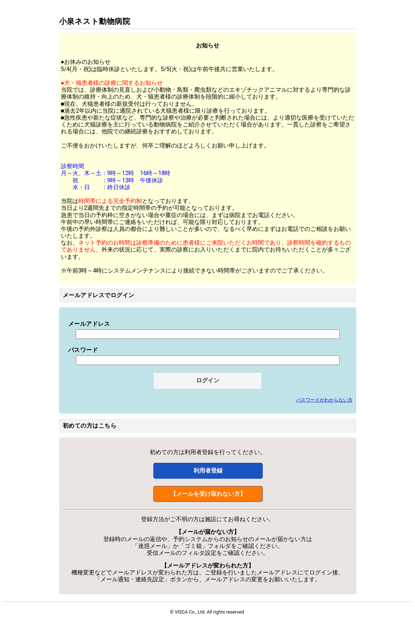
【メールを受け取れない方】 (208, 493)
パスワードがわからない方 (324, 400)
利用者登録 (208, 470)
